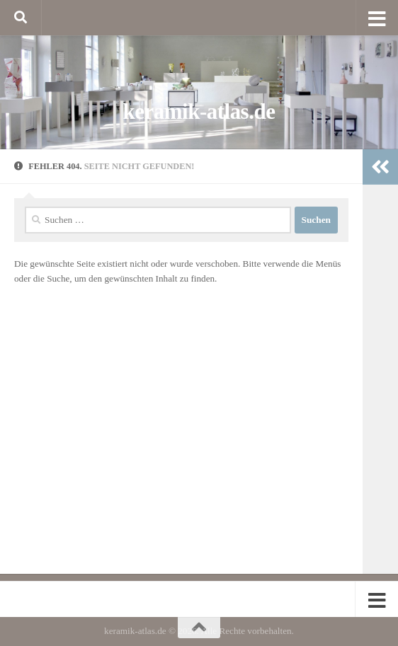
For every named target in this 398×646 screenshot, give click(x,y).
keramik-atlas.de (199, 111)
